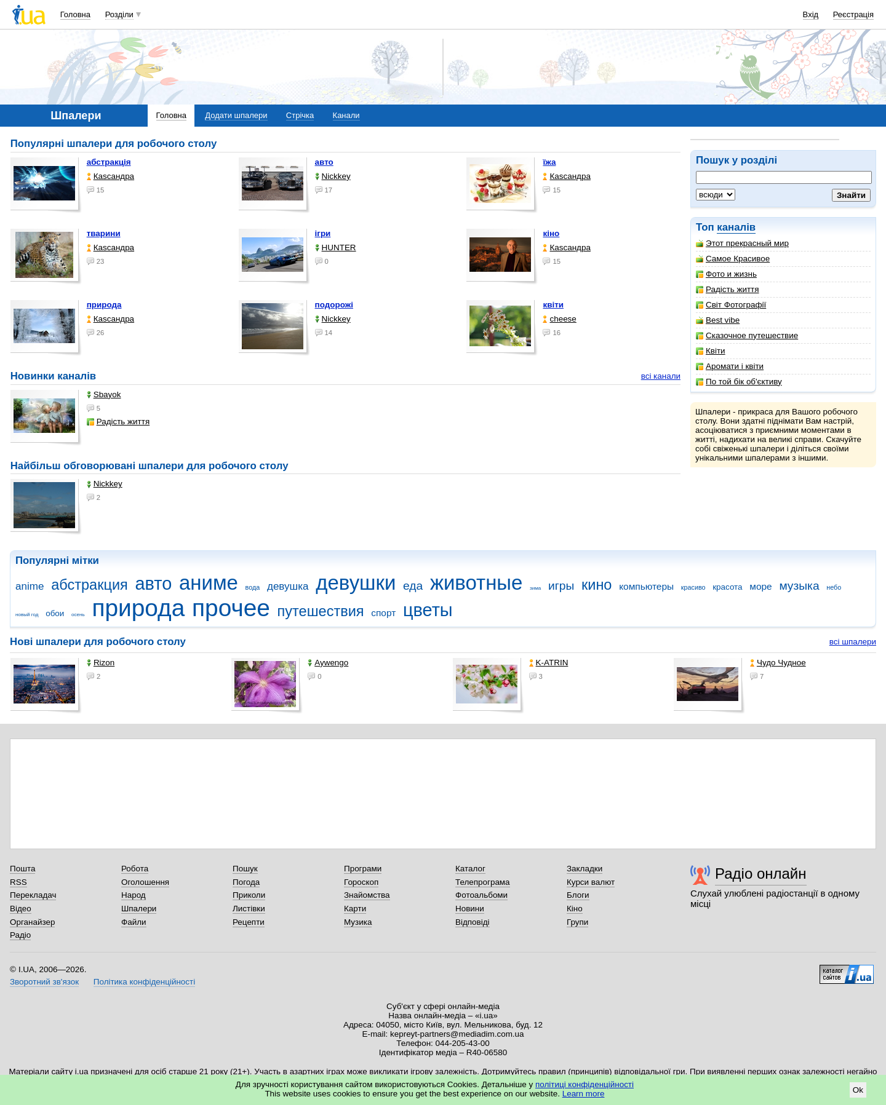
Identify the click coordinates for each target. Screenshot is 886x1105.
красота (727, 587)
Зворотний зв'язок (44, 981)
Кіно (575, 908)
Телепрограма (482, 882)
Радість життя (727, 289)
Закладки (584, 868)
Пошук (245, 868)
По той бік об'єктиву (739, 381)
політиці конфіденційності (584, 1084)
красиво (693, 587)
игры (561, 585)
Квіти (710, 350)
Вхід (811, 14)
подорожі (334, 304)
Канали (346, 115)
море (760, 586)
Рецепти (249, 922)
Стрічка (300, 115)
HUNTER (335, 247)
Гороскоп (361, 882)
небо (833, 587)
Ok (858, 1090)
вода (252, 587)
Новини (469, 908)
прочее (231, 608)
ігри (323, 233)
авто (324, 162)
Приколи (249, 895)
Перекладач (33, 895)
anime (29, 586)
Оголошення (145, 882)
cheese (559, 318)
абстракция (89, 585)
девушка (288, 586)
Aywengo (328, 662)
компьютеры (646, 586)
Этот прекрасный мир (742, 243)
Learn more (583, 1093)
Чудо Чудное (778, 662)
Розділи (119, 14)
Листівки (249, 908)
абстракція (109, 162)
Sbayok (104, 394)
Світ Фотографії (731, 304)
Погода (246, 882)
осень (78, 614)
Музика (358, 922)
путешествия (320, 611)
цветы (428, 610)
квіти (553, 304)
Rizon (100, 662)
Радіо (20, 935)
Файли (133, 922)
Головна (75, 14)
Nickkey (333, 176)
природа (104, 304)
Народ (133, 895)
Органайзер (32, 922)
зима (535, 588)
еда (413, 585)
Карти (355, 908)
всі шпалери (852, 641)
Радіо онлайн (761, 873)
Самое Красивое (733, 258)
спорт (383, 613)
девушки (356, 582)
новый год (26, 614)
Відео (20, 908)
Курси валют (591, 882)
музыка (799, 585)
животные (476, 582)
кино (596, 585)
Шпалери (138, 908)
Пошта (22, 868)
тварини (104, 233)
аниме (208, 582)
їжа (549, 162)
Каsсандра (110, 176)
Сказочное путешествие (747, 335)
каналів (736, 227)
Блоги (578, 895)
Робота (134, 868)
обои (55, 613)
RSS (18, 882)
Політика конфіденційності (144, 981)
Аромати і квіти (730, 366)
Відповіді (472, 922)
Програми (362, 868)
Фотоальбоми (481, 895)
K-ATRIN (549, 662)
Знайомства (367, 895)
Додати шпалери (236, 115)
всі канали (660, 376)
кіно (551, 233)
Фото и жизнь (726, 274)
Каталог (470, 868)
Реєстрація (853, 14)
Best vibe (718, 320)
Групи (577, 922)
